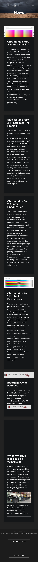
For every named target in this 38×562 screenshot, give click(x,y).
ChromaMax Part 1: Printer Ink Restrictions (18, 296)
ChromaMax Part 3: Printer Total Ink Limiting (18, 123)
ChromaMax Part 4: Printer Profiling (18, 43)
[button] (33, 5)
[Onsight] (13, 5)
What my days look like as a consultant (16, 458)
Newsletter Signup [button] (19, 542)
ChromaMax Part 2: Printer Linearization (18, 204)
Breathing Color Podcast (17, 384)
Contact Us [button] (19, 555)
